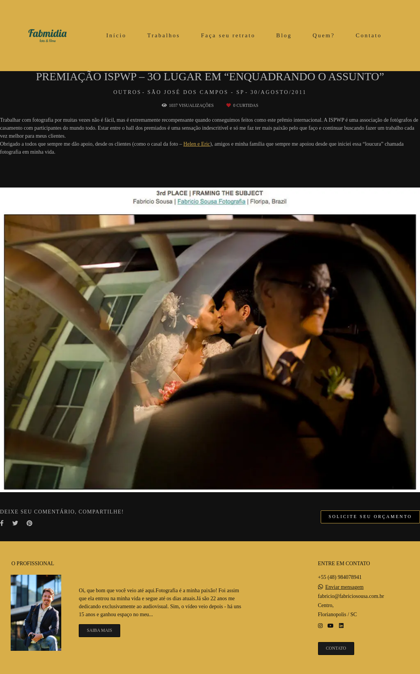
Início (116, 35)
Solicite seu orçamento (370, 517)
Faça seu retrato (228, 35)
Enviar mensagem (344, 587)
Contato (369, 35)
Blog (284, 35)
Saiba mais (99, 630)
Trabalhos (163, 35)
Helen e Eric (196, 144)
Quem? (324, 35)
